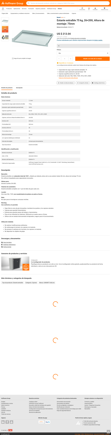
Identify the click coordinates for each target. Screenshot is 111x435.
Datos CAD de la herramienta (36, 407)
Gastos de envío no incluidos (78, 38)
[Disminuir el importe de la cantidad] (59, 59)
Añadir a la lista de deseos (65, 83)
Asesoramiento (88, 403)
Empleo (3, 401)
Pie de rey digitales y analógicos (65, 405)
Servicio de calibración (35, 412)
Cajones (74, 13)
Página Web (5, 13)
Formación (31, 8)
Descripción (19, 87)
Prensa (3, 407)
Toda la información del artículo (68, 78)
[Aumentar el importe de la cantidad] (70, 59)
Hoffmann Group (51, 8)
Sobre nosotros (5, 405)
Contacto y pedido (89, 401)
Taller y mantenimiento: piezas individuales (58, 13)
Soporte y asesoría (40, 8)
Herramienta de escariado (63, 401)
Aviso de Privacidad (99, 434)
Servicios (24, 8)
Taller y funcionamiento (38, 13)
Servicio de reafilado (34, 410)
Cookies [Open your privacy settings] (107, 434)
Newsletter (87, 408)
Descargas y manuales (90, 407)
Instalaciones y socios (7, 403)
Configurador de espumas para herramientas (41, 408)
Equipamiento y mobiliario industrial (20, 13)
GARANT (3, 408)
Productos (9, 8)
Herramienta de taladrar (63, 403)
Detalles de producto (6, 87)
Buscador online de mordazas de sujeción (40, 405)
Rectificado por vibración (63, 407)
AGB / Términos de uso (87, 434)
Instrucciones (6, 247)
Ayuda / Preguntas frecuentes (92, 405)
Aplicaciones (17, 8)
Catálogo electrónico (98, 83)
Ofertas (60, 8)
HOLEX (3, 412)
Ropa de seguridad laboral (64, 410)
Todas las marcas (6, 414)
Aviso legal (77, 434)
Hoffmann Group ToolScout (36, 403)
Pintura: (59, 49)
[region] (6, 39)
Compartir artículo (82, 83)
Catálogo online (33, 401)
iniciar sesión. (98, 40)
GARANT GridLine (6, 410)
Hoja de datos (6, 242)
